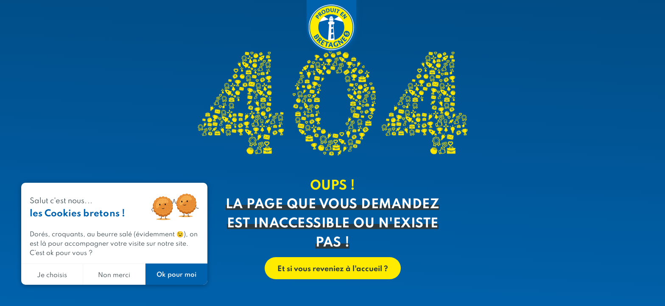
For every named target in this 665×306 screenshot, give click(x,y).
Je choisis (52, 274)
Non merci (114, 274)
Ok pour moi (176, 273)
